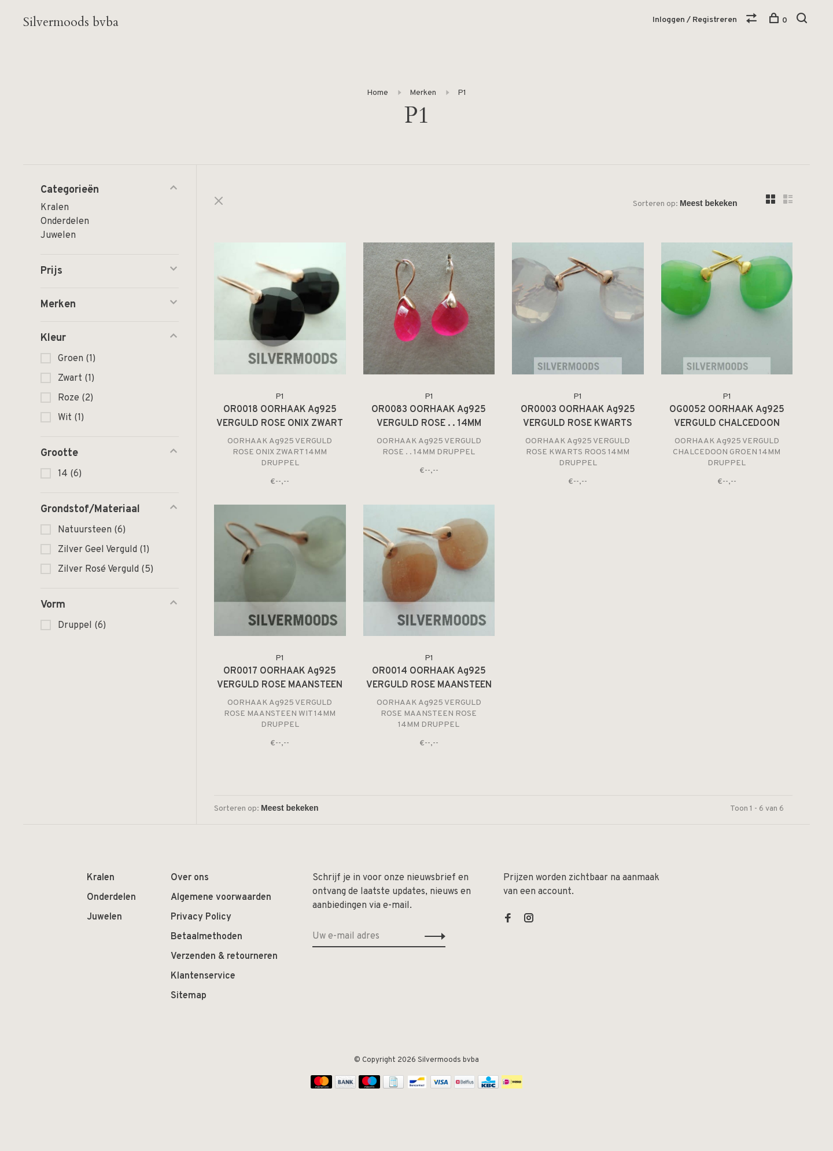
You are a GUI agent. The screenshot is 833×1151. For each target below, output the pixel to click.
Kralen (54, 208)
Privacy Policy (201, 917)
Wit (71, 418)
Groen (76, 359)
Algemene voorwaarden (221, 897)
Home (377, 93)
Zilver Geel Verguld (103, 550)
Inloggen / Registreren (695, 20)
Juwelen (58, 235)
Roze (75, 398)
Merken (423, 93)
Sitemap (189, 996)
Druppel (82, 625)
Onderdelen (64, 221)
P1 (462, 93)
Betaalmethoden (206, 937)
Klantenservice (203, 976)
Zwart (76, 378)
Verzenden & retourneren (224, 956)
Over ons (190, 878)
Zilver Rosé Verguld (105, 569)
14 (70, 474)
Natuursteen (92, 530)
